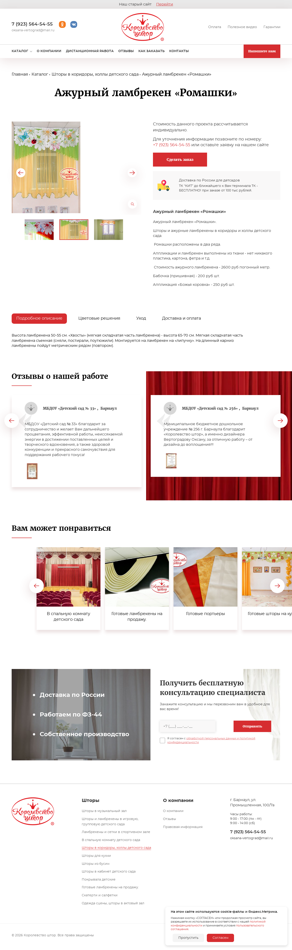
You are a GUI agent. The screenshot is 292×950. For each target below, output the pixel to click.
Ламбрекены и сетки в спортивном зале (116, 832)
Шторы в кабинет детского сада (109, 871)
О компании (173, 811)
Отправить (252, 726)
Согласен (220, 937)
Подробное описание (39, 318)
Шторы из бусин (95, 863)
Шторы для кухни (96, 855)
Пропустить (188, 937)
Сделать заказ (180, 159)
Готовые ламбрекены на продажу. (110, 887)
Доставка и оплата (181, 318)
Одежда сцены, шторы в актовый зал (113, 903)
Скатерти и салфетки (100, 895)
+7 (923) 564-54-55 (171, 145)
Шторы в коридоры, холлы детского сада (116, 847)
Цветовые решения (99, 318)
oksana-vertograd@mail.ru (33, 30)
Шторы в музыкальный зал (104, 811)
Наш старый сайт (146, 4)
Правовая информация (183, 827)
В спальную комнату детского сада (111, 840)
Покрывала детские (99, 879)
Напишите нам (262, 51)
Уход (141, 318)
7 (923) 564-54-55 (32, 24)
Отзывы (169, 819)
